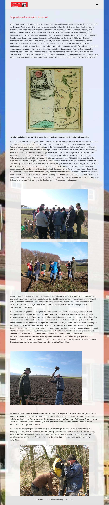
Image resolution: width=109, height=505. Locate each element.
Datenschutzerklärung (54, 499)
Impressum (38, 499)
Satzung (69, 499)
